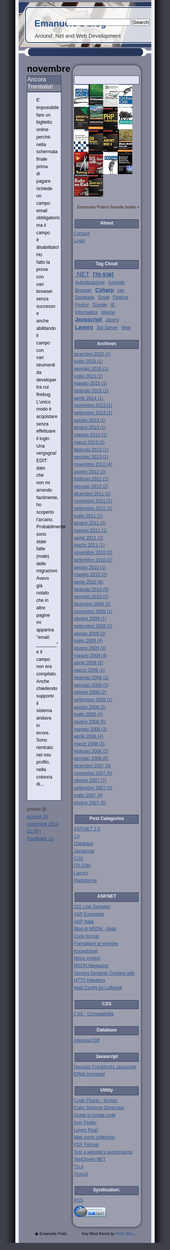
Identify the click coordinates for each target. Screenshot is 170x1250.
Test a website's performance (103, 1152)
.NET (82, 274)
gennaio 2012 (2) (91, 486)
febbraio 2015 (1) (91, 390)
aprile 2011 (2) (88, 538)
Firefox (82, 304)
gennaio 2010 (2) (91, 596)
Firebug (120, 297)
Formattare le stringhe (96, 943)
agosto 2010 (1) (90, 567)
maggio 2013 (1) (90, 434)
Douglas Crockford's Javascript (105, 1067)
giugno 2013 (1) (90, 427)
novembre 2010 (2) (93, 552)
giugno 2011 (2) (90, 523)
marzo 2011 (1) (89, 545)
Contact (82, 233)
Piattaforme (85, 880)
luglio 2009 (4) (88, 640)
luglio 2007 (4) (88, 795)
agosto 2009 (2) (90, 633)
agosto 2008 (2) (90, 707)
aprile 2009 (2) (88, 662)
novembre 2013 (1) (93, 405)
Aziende (116, 282)
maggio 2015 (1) (90, 383)
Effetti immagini (89, 1074)
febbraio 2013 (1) (91, 449)
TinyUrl (81, 1174)
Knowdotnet (86, 951)
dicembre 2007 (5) (92, 765)
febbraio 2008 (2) (91, 751)
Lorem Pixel (86, 1130)
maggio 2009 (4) (90, 655)
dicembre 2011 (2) (92, 493)
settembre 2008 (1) (93, 699)
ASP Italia (84, 921)
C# (77, 836)
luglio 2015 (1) (88, 376)
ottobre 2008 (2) (90, 692)
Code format (86, 936)
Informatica (86, 312)
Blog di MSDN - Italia (95, 928)
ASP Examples (89, 914)
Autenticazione (90, 282)
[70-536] (103, 275)
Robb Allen (125, 1234)
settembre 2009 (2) (93, 626)
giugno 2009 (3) (90, 648)
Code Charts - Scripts (95, 1100)
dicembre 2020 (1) (92, 354)
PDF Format (86, 1144)
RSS (78, 1200)
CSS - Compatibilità (94, 1014)
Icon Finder (85, 1122)
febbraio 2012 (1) (91, 479)
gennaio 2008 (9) (91, 758)
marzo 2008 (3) (89, 743)
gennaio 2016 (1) (91, 368)
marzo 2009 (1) (89, 670)
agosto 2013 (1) (90, 420)
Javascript (88, 319)
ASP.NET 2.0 (87, 829)
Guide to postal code (95, 1115)
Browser (83, 290)
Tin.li (78, 1166)
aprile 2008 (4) (88, 736)
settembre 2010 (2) (93, 560)
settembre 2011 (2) (93, 508)
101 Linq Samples (92, 906)
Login (79, 240)
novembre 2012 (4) (93, 464)
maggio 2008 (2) (90, 729)
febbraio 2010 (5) (91, 589)
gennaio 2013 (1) (91, 457)
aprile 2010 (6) (88, 582)
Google (99, 304)
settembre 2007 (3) (93, 787)
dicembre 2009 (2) (92, 604)
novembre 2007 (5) (93, 773)
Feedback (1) (40, 838)
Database (85, 297)
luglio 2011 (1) (88, 516)
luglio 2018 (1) (88, 361)
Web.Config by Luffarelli (98, 987)
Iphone (108, 312)
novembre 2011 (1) (93, 501)
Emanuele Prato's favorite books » (108, 207)
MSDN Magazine (91, 965)
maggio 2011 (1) (90, 530)
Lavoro (84, 327)
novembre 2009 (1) (93, 611)
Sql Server (107, 327)
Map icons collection (94, 1137)
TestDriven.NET (90, 1159)
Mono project (87, 958)
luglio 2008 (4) (88, 714)
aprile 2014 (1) (88, 398)
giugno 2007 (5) (90, 802)
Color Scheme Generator (99, 1107)
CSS (78, 858)
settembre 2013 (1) (93, 412)
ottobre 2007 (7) (90, 780)
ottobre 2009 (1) (90, 618)
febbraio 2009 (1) (91, 677)
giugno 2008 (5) (90, 721)
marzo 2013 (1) (89, 442)
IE (113, 304)
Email (103, 297)
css (120, 290)
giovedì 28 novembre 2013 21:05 (42, 824)
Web (126, 327)
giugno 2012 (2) (90, 471)
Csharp (104, 290)
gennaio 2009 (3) (91, 685)
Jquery (112, 319)
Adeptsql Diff (87, 1040)
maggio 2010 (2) (90, 574)
